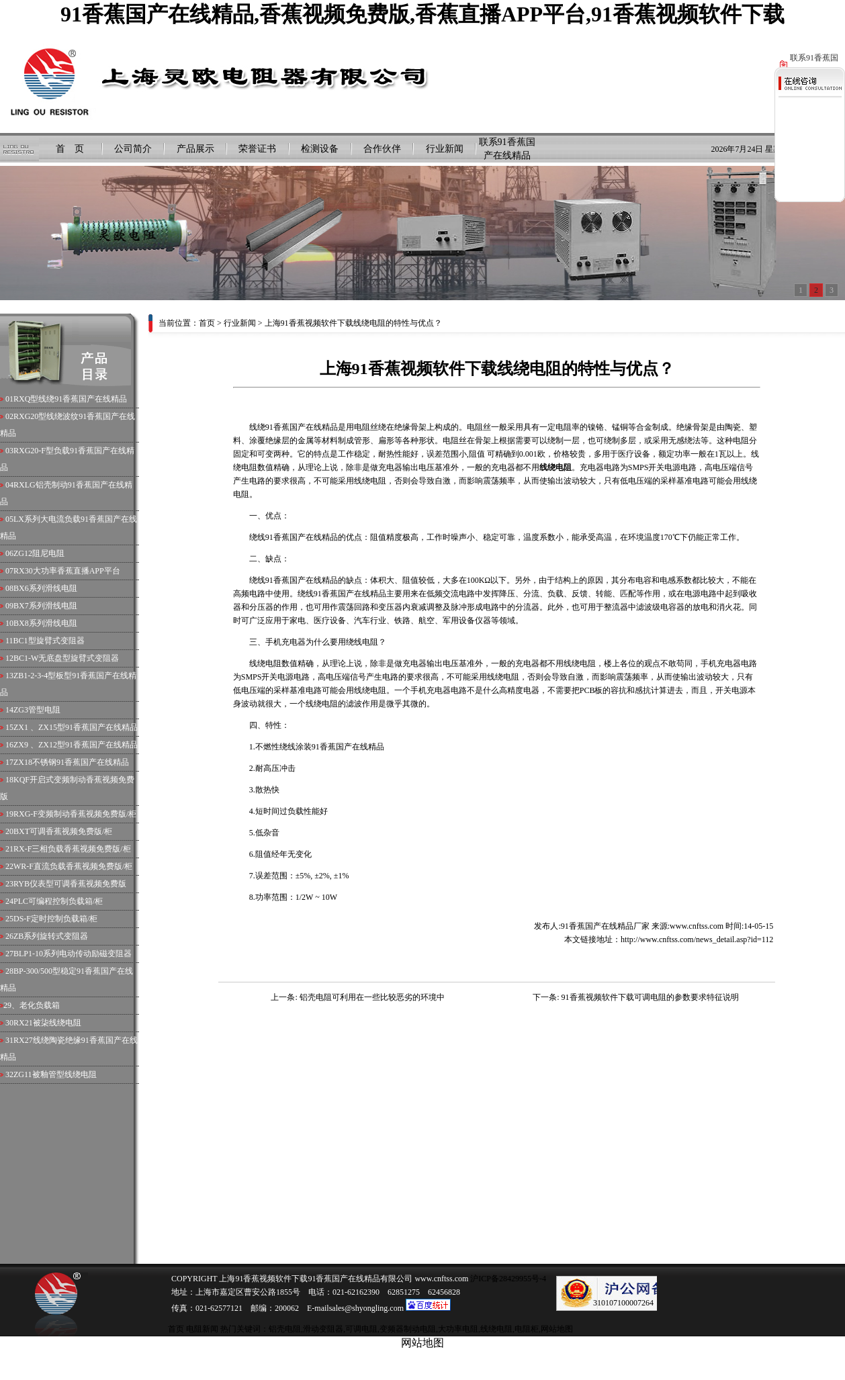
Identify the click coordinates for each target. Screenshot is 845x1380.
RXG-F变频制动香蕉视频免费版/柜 (74, 814)
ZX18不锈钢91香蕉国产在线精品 (71, 762)
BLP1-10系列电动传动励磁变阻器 (72, 953)
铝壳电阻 (285, 1329)
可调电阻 (361, 1329)
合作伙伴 (382, 149)
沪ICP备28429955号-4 (507, 1278)
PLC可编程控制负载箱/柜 (58, 901)
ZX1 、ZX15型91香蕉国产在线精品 (75, 727)
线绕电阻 (496, 1329)
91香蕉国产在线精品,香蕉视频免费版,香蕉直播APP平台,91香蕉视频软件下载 (422, 14)
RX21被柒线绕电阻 (47, 1022)
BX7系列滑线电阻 (45, 605)
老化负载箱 (39, 1005)
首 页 (70, 149)
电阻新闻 (202, 1329)
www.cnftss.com (696, 926)
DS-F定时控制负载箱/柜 (55, 918)
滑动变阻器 (323, 1329)
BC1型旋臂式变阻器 (49, 640)
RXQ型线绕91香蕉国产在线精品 (70, 399)
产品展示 (195, 149)
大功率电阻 (458, 1329)
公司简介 (133, 149)
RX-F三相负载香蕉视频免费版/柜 (72, 849)
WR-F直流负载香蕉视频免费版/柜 (72, 866)
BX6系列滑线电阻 (45, 588)
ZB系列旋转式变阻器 (50, 936)
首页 (207, 323)
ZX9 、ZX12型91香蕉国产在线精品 (75, 744)
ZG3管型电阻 (36, 710)
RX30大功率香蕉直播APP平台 (66, 571)
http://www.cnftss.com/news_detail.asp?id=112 (697, 939)
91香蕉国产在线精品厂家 (605, 926)
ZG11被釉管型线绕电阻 (55, 1074)
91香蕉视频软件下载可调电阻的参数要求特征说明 (650, 997)
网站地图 (557, 1329)
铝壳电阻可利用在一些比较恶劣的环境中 (372, 997)
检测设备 (320, 149)
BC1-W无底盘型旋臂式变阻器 (66, 658)
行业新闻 (444, 149)
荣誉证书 (257, 149)
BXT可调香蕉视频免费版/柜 (62, 831)
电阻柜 (527, 1329)
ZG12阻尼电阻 (38, 553)
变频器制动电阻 (408, 1329)
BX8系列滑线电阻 (45, 623)
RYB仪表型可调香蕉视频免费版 (69, 883)
